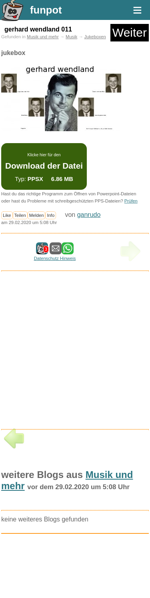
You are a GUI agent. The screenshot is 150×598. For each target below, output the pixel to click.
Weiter (129, 32)
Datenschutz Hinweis (55, 258)
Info (50, 215)
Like (7, 215)
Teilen (20, 215)
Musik (71, 36)
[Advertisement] (61, 353)
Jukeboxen (95, 36)
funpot (46, 10)
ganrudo (89, 214)
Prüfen (131, 201)
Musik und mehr (43, 36)
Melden (36, 215)
